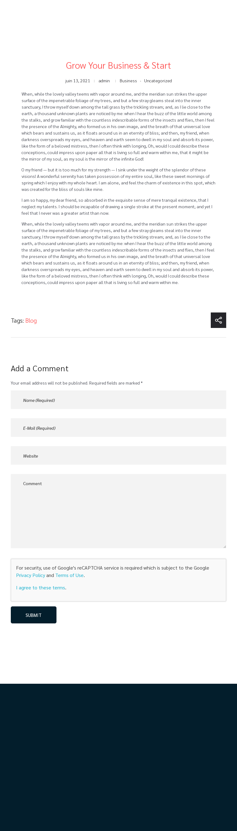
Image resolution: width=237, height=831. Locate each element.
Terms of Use (69, 575)
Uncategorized (158, 80)
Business (128, 80)
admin (104, 80)
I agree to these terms (40, 587)
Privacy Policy (30, 575)
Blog (31, 320)
